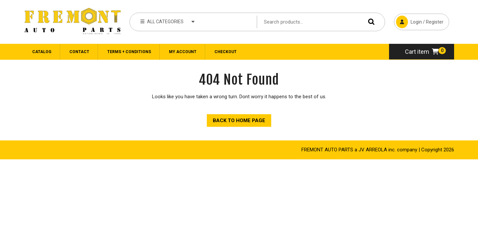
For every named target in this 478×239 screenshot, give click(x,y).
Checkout (225, 51)
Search (369, 22)
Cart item (421, 51)
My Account (183, 51)
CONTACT (79, 51)
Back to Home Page (236, 118)
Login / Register (418, 21)
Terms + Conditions (129, 51)
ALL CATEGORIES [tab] (167, 21)
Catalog (41, 51)
